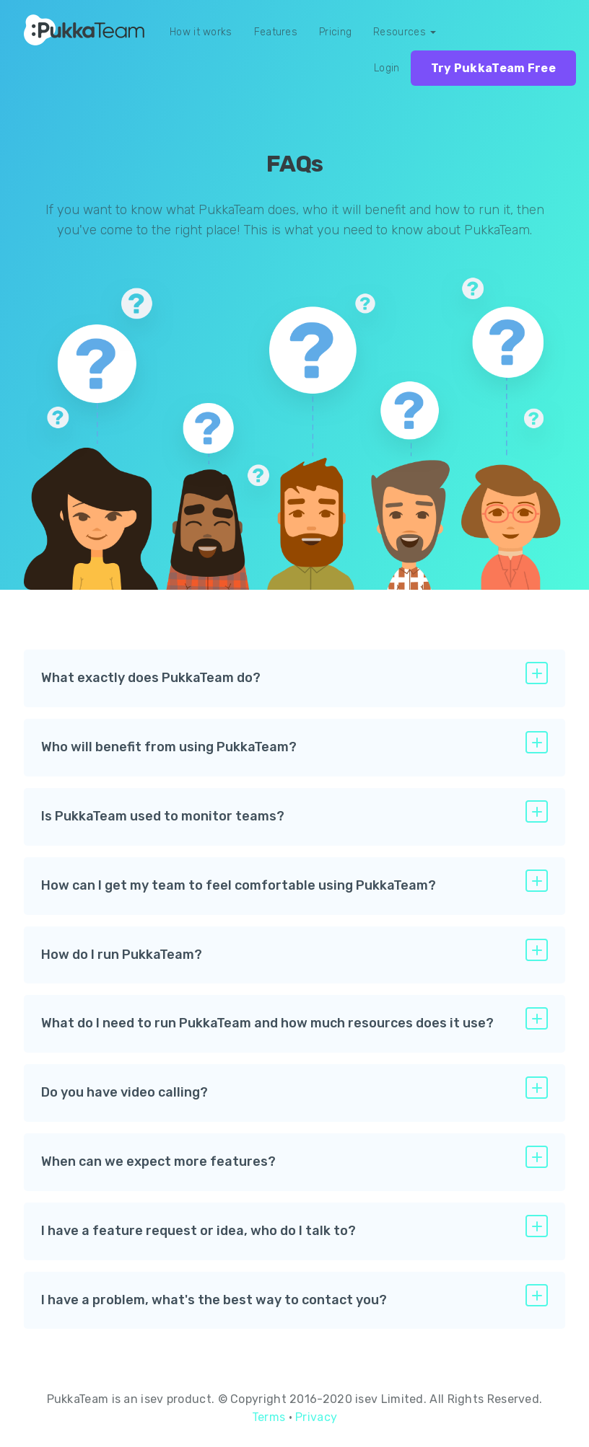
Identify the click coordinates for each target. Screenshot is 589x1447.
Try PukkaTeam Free (493, 68)
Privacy (316, 1417)
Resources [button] (404, 32)
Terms (269, 1417)
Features (275, 32)
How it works (201, 32)
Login (387, 68)
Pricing (335, 32)
